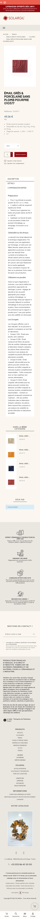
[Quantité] (7, 154)
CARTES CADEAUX (20, 760)
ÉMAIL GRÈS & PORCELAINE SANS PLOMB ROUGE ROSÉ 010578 (25, 477)
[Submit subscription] (33, 634)
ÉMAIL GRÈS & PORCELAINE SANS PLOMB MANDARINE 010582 (25, 450)
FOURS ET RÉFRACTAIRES (20, 740)
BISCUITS (20, 732)
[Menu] (25, 915)
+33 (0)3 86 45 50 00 (21, 864)
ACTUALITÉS (20, 783)
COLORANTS (20, 735)
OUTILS (20, 748)
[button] (20, 28)
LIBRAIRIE (20, 755)
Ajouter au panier (21, 154)
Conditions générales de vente (20, 794)
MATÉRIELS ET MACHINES (20, 743)
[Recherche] (15, 915)
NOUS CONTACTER (20, 785)
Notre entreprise (20, 768)
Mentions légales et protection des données (19, 797)
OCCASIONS (20, 757)
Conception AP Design (20, 892)
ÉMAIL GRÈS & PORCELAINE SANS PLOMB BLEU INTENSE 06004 (25, 464)
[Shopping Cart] (34, 906)
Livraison (20, 799)
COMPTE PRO (20, 778)
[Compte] (32, 915)
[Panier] (7, 915)
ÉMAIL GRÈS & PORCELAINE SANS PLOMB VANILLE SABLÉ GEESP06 (25, 436)
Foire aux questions (20, 774)
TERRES (20, 750)
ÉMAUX (20, 738)
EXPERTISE (20, 781)
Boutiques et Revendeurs (20, 771)
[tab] (20, 179)
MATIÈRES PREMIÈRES (20, 745)
